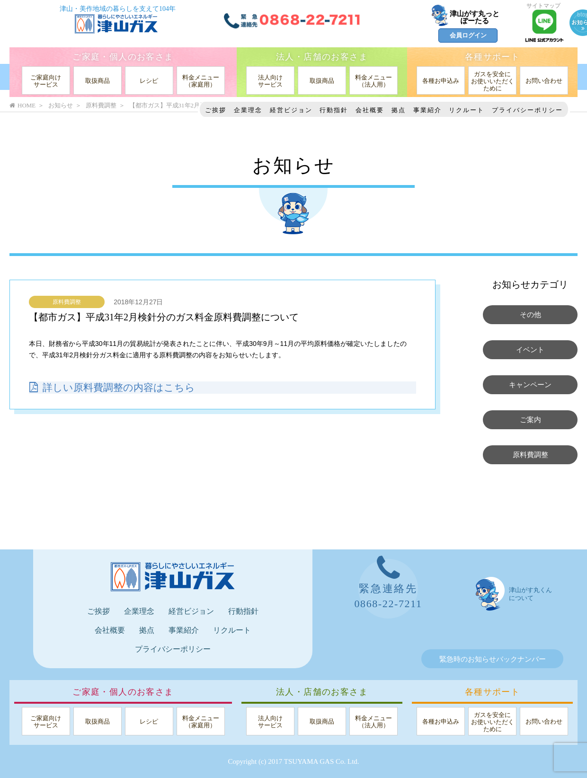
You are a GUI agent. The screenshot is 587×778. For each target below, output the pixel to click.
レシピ (149, 80)
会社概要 (370, 110)
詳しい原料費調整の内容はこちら (115, 387)
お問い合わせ (543, 80)
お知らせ (60, 105)
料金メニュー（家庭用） (200, 81)
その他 (530, 314)
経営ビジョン (291, 110)
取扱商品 (97, 80)
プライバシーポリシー (527, 110)
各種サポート (492, 57)
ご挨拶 (215, 110)
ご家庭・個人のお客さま (122, 57)
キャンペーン (530, 385)
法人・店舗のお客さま (322, 57)
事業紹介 (427, 110)
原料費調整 (67, 302)
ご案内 (530, 420)
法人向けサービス (270, 81)
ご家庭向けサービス (45, 81)
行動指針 (334, 110)
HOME (22, 105)
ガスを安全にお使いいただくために (492, 81)
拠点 (398, 110)
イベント (530, 350)
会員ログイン (468, 35)
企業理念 (248, 110)
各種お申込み (440, 80)
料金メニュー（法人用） (373, 81)
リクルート (466, 110)
